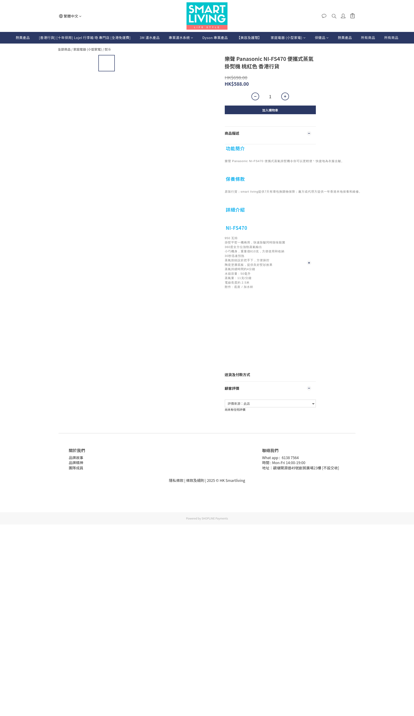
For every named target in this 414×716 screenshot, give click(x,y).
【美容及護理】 (249, 37)
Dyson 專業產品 (215, 37)
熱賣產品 (23, 37)
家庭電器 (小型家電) (288, 37)
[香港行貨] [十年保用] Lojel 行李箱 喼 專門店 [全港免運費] (85, 37)
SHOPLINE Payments (215, 518)
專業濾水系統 (181, 37)
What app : (271, 457)
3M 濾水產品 (150, 37)
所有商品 (368, 37)
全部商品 (64, 49)
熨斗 (108, 49)
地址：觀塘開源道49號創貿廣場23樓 (291, 467)
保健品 (322, 37)
